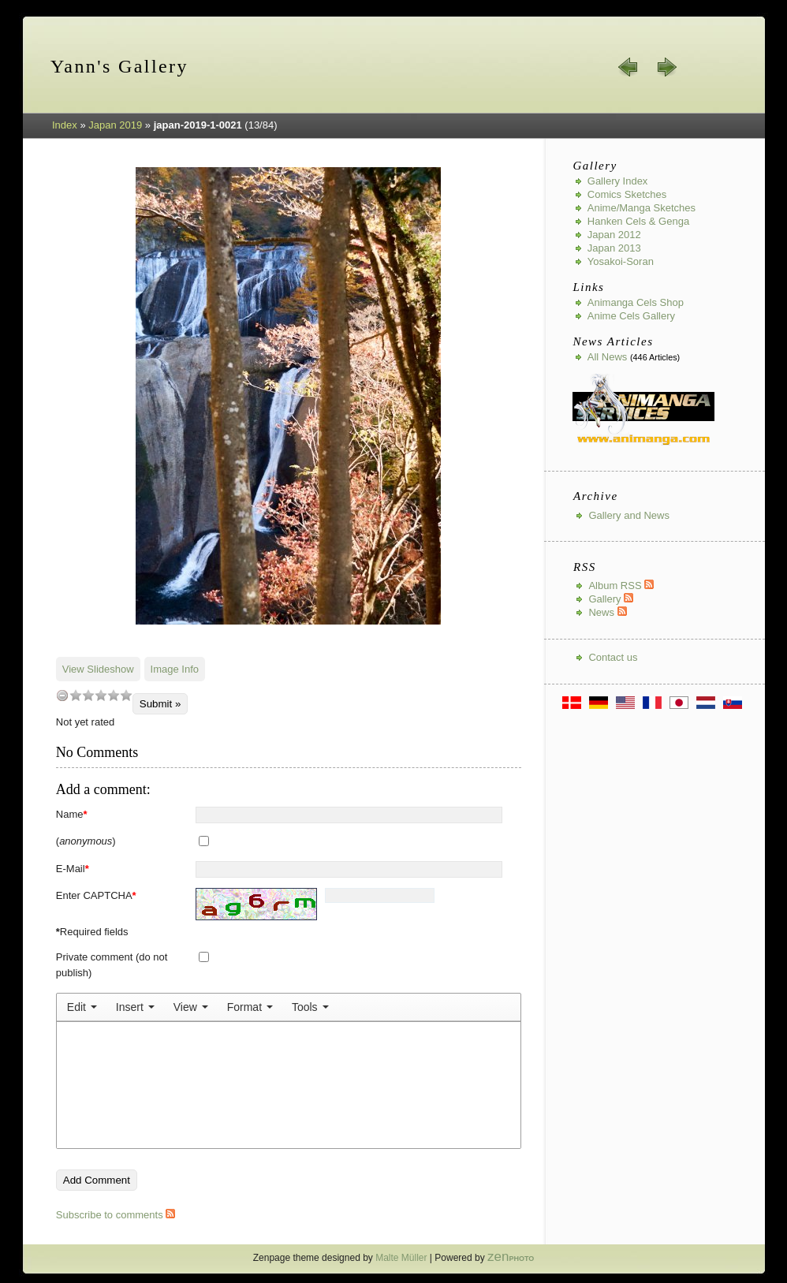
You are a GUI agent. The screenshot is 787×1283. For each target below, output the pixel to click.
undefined (62, 695)
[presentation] (82, 1007)
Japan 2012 (614, 235)
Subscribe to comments (115, 1215)
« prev (628, 67)
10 (126, 695)
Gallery (610, 599)
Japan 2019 (115, 125)
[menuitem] (82, 1007)
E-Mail (72, 869)
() (86, 841)
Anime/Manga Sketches (641, 208)
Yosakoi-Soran (620, 261)
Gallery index (617, 181)
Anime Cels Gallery (631, 316)
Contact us (612, 657)
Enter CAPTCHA (96, 895)
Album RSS (621, 585)
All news (607, 357)
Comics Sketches (626, 194)
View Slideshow (98, 669)
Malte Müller (401, 1257)
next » (666, 67)
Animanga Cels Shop (635, 302)
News (607, 612)
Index (64, 125)
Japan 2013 (614, 248)
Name (72, 814)
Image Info (175, 669)
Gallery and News (629, 515)
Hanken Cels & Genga (638, 221)
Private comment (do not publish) (112, 965)
